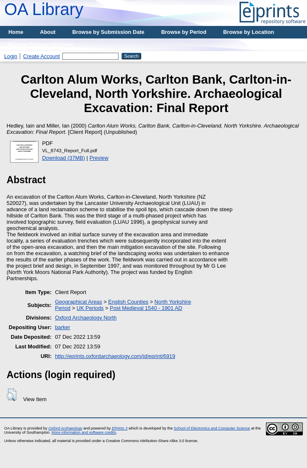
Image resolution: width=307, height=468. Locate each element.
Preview (98, 158)
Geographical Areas (78, 302)
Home (15, 32)
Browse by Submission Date (108, 32)
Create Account (41, 56)
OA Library (43, 9)
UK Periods (90, 308)
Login (10, 56)
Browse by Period (183, 32)
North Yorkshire (173, 302)
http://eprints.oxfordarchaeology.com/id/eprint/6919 (115, 356)
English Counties (128, 302)
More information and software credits (84, 432)
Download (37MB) (63, 158)
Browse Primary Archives (40, 44)
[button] (11, 395)
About (48, 32)
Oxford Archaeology (65, 428)
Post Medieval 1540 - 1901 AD (146, 308)
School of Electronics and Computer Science (212, 428)
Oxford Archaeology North (85, 318)
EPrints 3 (119, 428)
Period (62, 308)
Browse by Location (248, 32)
